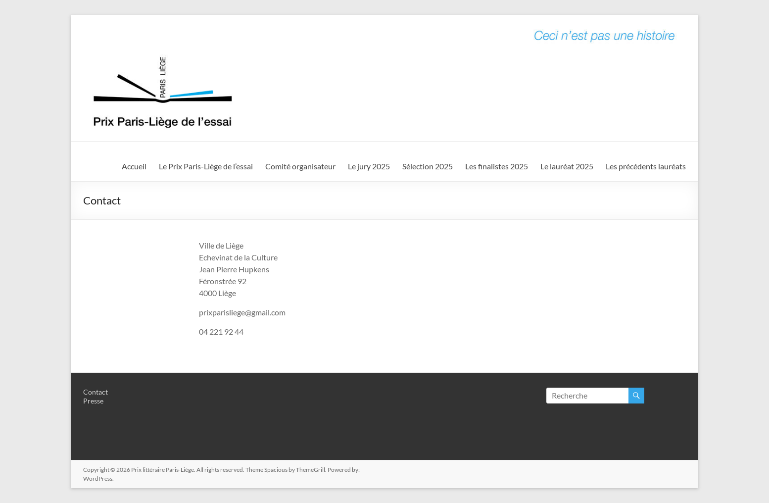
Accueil (134, 166)
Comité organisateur (300, 166)
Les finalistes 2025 (496, 166)
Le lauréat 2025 (566, 166)
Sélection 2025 (427, 166)
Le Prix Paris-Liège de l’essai (206, 166)
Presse (93, 401)
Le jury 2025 (369, 166)
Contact (95, 392)
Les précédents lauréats (646, 166)
